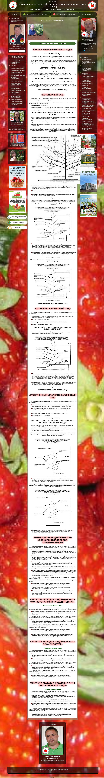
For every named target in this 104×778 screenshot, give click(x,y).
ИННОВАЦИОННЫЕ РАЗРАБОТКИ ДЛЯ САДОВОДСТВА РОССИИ (18, 74)
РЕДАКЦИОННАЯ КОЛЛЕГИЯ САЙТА (16, 97)
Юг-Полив (17, 227)
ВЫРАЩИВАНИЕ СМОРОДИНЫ (86, 99)
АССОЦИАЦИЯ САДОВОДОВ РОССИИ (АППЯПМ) (17, 20)
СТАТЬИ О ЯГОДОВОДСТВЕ (86, 88)
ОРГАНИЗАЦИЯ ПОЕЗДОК (15, 93)
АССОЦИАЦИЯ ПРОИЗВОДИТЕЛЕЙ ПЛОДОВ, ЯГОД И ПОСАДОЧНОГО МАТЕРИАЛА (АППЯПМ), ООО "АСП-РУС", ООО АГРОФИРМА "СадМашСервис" (52, 6)
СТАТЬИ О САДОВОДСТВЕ (86, 74)
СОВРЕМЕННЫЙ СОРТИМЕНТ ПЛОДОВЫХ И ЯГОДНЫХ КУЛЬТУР (89, 61)
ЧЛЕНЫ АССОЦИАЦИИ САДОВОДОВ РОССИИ (17, 57)
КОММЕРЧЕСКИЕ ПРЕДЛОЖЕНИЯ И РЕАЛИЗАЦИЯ (16, 85)
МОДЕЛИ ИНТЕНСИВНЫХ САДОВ (53, 20)
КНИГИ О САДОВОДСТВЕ (18, 90)
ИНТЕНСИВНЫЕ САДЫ (88, 66)
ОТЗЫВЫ (13, 65)
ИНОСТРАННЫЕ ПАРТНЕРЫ (15, 63)
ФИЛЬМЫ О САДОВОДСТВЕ (15, 78)
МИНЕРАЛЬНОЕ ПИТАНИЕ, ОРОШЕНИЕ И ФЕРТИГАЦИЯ (89, 110)
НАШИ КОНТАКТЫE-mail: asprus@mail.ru (16, 100)
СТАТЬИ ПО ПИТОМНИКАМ (86, 81)
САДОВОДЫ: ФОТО (16, 88)
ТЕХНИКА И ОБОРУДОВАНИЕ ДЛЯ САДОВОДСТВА (88, 125)
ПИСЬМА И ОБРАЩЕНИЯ (18, 70)
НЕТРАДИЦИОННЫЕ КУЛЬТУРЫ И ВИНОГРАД (89, 102)
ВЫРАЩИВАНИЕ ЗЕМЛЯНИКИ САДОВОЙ (89, 91)
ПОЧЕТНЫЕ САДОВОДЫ (18, 60)
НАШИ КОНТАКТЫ (87, 14)
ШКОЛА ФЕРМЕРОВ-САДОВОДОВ (16, 104)
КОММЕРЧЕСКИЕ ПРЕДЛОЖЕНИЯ (64, 14)
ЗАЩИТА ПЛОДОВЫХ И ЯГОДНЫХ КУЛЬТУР (88, 106)
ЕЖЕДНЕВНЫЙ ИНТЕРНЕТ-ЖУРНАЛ (35, 14)
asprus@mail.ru (21, 129)
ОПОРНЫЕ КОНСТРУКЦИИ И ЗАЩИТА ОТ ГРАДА (87, 120)
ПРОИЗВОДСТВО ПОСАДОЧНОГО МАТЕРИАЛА (86, 70)
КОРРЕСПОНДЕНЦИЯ (17, 81)
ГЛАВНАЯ (14, 14)
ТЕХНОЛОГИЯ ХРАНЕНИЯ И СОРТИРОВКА (86, 115)
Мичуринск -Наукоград (18, 222)
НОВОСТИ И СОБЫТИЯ (17, 68)
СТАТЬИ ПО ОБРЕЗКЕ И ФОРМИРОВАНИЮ (88, 77)
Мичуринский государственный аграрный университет (18, 217)
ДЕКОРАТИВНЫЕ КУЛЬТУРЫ (87, 129)
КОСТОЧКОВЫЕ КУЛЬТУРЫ (86, 84)
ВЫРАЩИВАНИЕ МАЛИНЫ (86, 95)
